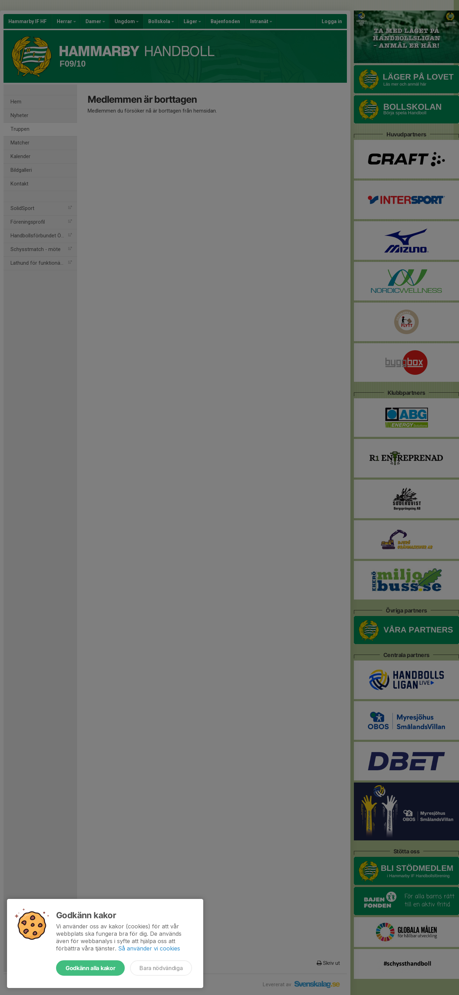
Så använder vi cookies (149, 948)
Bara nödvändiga (161, 968)
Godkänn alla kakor (90, 968)
